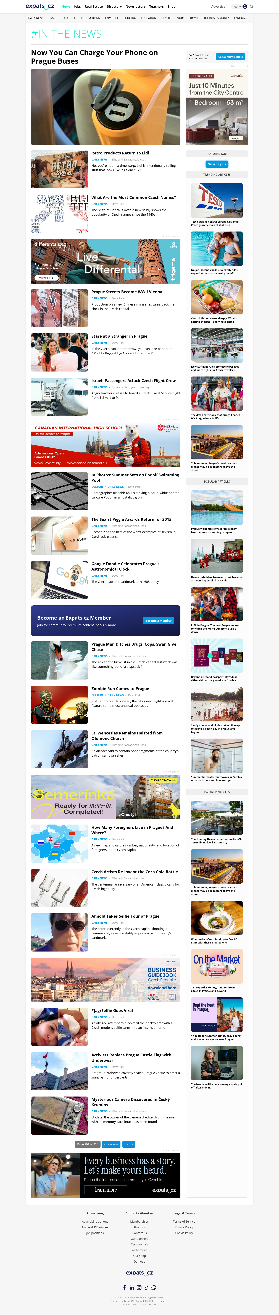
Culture (70, 18)
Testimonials (139, 1244)
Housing (130, 18)
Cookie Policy (184, 1233)
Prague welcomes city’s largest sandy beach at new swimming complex (214, 530)
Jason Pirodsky (140, 387)
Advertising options (95, 1222)
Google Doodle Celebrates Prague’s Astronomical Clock (125, 566)
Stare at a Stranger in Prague (119, 336)
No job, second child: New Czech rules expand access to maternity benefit (214, 271)
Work (180, 18)
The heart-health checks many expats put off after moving (216, 1085)
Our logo (139, 1261)
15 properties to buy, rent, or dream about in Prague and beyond (213, 989)
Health (166, 18)
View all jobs (217, 164)
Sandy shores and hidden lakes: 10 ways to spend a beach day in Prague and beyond (215, 729)
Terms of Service (184, 1222)
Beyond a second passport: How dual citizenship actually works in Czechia (214, 678)
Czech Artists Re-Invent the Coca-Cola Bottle (134, 871)
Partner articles (217, 792)
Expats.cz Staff (120, 387)
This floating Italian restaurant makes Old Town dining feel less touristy (217, 840)
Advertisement (239, 66)
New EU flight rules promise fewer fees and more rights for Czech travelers (215, 368)
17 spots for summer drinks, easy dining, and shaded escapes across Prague (216, 1037)
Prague (54, 18)
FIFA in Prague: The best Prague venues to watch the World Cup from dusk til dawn (215, 629)
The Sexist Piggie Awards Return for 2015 (131, 519)
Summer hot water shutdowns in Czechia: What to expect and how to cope (217, 778)
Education (148, 18)
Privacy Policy (184, 1227)
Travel (194, 18)
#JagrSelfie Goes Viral (112, 1010)
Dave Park (118, 204)
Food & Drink (90, 18)
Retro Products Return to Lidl (120, 153)
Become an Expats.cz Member (74, 617)
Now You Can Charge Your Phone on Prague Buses (94, 56)
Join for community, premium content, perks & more (76, 625)
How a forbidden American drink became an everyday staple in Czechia (216, 578)
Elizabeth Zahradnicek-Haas (129, 159)
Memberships (139, 1222)
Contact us (139, 1233)
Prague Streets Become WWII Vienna (126, 291)
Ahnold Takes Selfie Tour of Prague (125, 916)
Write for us (140, 1250)
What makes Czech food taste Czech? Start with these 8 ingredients (214, 940)
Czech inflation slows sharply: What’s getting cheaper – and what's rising (214, 320)
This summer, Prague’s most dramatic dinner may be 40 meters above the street (214, 467)
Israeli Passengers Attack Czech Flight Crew (133, 380)
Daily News (35, 18)
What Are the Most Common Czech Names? (133, 197)
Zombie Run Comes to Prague (120, 688)
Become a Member (158, 621)
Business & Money (216, 18)
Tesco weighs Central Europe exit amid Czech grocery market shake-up (215, 223)
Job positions (95, 1233)
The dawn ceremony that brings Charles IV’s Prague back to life (215, 416)
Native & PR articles (95, 1227)
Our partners (139, 1239)
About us (139, 1227)
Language (241, 18)
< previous (111, 1144)
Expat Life (112, 18)
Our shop (139, 1256)
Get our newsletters (230, 56)
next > (129, 1144)
